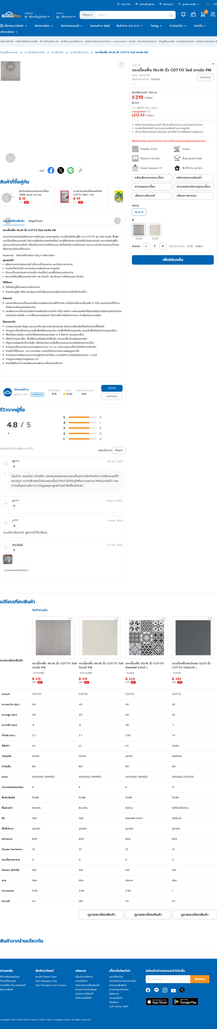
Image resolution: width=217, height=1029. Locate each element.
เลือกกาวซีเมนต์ (145, 196)
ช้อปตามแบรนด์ (70, 26)
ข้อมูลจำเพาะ (35, 221)
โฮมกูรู (155, 26)
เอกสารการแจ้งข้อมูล (86, 989)
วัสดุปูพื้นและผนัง (167, 41)
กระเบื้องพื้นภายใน (79, 52)
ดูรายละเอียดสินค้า (101, 914)
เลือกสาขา (66, 17)
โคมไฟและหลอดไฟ (185, 41)
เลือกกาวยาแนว (186, 196)
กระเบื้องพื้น (57, 52)
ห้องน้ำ (132, 41)
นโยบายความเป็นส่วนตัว (87, 985)
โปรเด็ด (198, 26)
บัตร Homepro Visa (46, 981)
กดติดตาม (37, 394)
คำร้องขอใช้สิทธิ (83, 998)
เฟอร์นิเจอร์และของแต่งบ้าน (98, 41)
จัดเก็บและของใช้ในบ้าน (72, 41)
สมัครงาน (114, 994)
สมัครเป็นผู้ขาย (144, 4)
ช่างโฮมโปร (176, 26)
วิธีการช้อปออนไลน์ (9, 977)
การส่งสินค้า (81, 981)
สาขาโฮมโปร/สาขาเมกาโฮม (122, 981)
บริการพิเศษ (7, 32)
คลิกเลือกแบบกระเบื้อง (149, 178)
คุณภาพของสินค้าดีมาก (16, 570)
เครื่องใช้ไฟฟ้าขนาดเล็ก (27, 41)
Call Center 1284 (119, 1006)
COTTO (136, 65)
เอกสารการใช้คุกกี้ (84, 994)
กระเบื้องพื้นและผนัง (34, 52)
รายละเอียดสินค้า (13, 221)
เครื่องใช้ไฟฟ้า (7, 41)
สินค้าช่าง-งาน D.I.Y (128, 26)
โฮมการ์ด (124, 4)
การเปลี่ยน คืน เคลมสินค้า (13, 985)
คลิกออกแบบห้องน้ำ (189, 178)
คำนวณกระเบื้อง (145, 187)
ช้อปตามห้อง (42, 26)
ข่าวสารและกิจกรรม (119, 989)
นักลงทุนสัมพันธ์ (117, 985)
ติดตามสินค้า (6, 989)
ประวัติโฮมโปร (116, 977)
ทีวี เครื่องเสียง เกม (49, 41)
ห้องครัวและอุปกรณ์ (147, 41)
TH (208, 4)
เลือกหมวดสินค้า (14, 26)
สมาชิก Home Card (45, 977)
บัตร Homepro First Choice (50, 985)
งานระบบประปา (120, 41)
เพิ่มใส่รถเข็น (173, 259)
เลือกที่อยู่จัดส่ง (37, 17)
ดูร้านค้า (112, 388)
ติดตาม (200, 979)
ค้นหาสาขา (166, 4)
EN (215, 4)
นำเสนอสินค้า (116, 998)
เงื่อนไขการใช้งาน (84, 977)
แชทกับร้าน (111, 396)
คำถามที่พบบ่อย (8, 981)
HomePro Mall (100, 26)
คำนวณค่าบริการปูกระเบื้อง (193, 187)
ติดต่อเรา (114, 1002)
